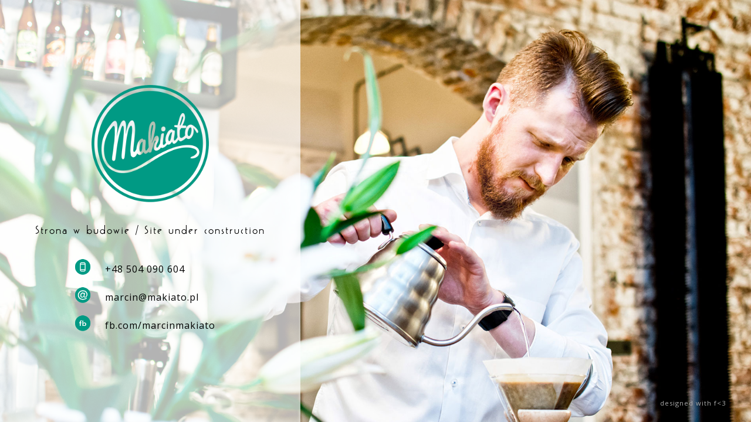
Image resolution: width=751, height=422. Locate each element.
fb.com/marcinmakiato (160, 325)
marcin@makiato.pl (152, 297)
